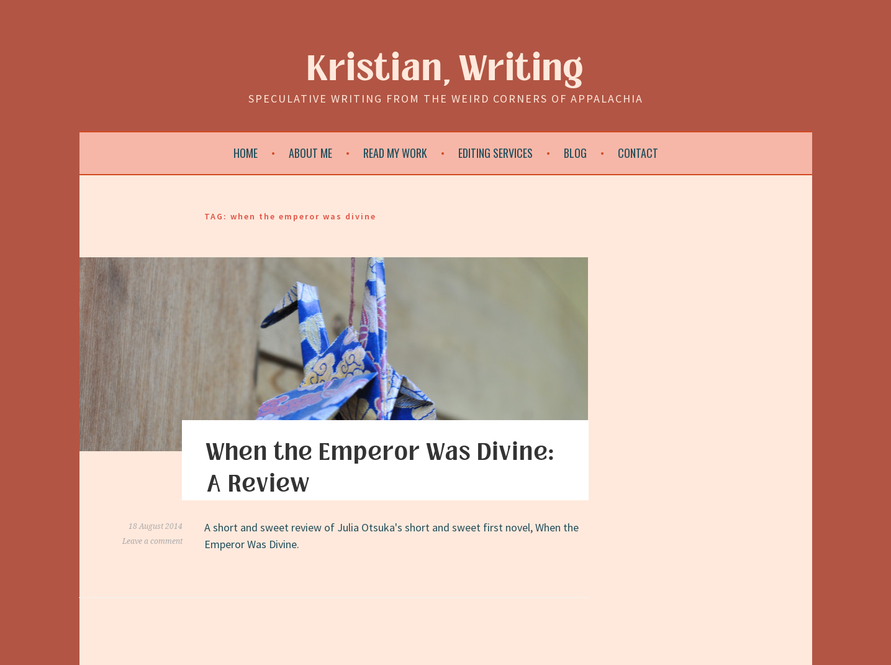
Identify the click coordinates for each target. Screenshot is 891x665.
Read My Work (395, 153)
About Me (310, 153)
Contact (638, 153)
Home (245, 153)
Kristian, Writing (445, 69)
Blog (575, 153)
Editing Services (495, 153)
